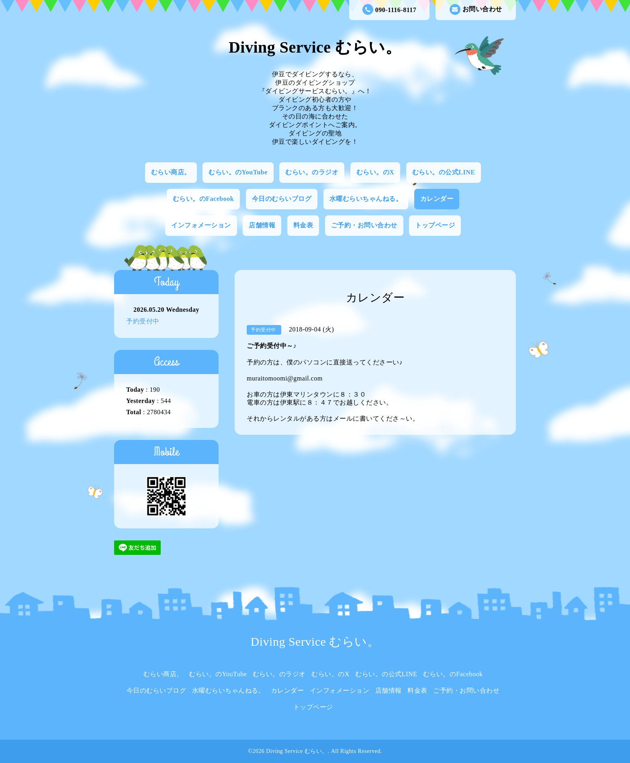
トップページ (435, 225)
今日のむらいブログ (282, 198)
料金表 (303, 225)
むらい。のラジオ (311, 172)
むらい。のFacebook (203, 198)
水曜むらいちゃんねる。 (366, 198)
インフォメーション (201, 225)
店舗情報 (262, 225)
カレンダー (437, 198)
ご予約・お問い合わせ (364, 225)
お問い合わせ (476, 9)
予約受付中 (143, 321)
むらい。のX (375, 172)
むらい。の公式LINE (443, 172)
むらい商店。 (171, 172)
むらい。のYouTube (238, 172)
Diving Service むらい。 (315, 47)
